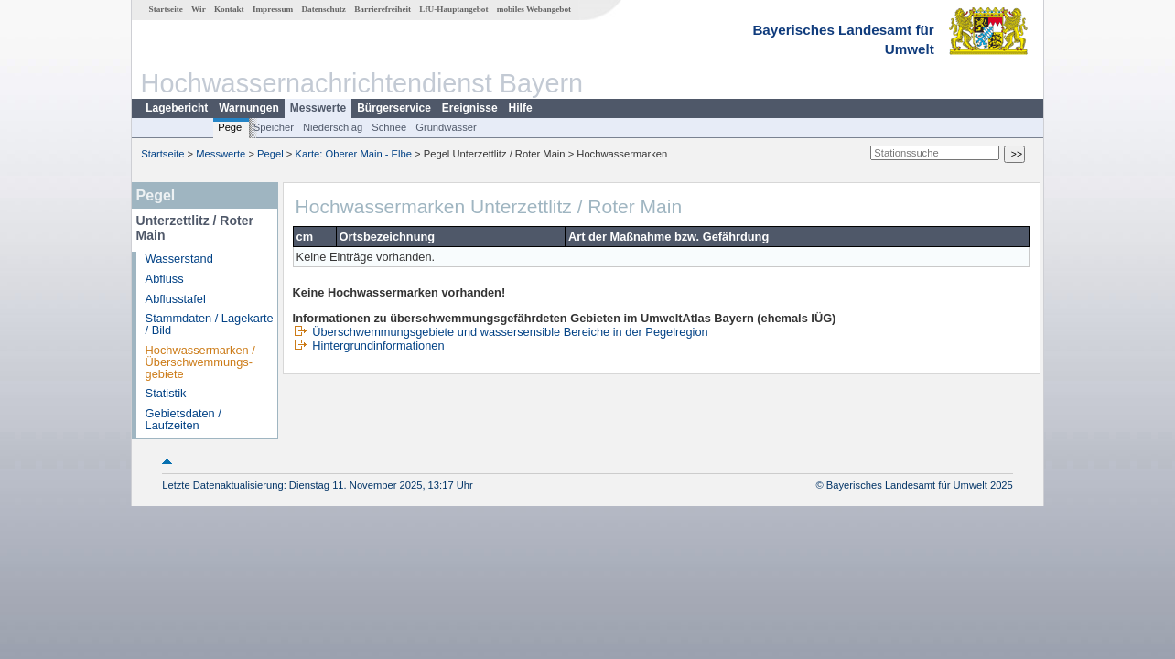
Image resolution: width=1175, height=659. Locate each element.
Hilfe (521, 108)
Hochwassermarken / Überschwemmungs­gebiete (200, 362)
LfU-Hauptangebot (453, 9)
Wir (198, 9)
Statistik (166, 393)
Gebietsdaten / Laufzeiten (183, 419)
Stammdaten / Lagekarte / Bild (210, 324)
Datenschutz (323, 9)
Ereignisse (470, 108)
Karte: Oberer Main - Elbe (354, 153)
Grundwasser (446, 127)
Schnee (389, 127)
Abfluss (165, 279)
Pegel (231, 127)
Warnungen (249, 108)
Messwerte (318, 108)
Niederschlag (332, 127)
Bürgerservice (394, 108)
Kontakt (229, 9)
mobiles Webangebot (534, 9)
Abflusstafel (176, 299)
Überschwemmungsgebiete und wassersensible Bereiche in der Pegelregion (500, 332)
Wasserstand (179, 258)
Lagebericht (177, 108)
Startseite (166, 9)
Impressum (273, 9)
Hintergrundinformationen (369, 345)
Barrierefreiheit (382, 9)
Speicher (273, 127)
